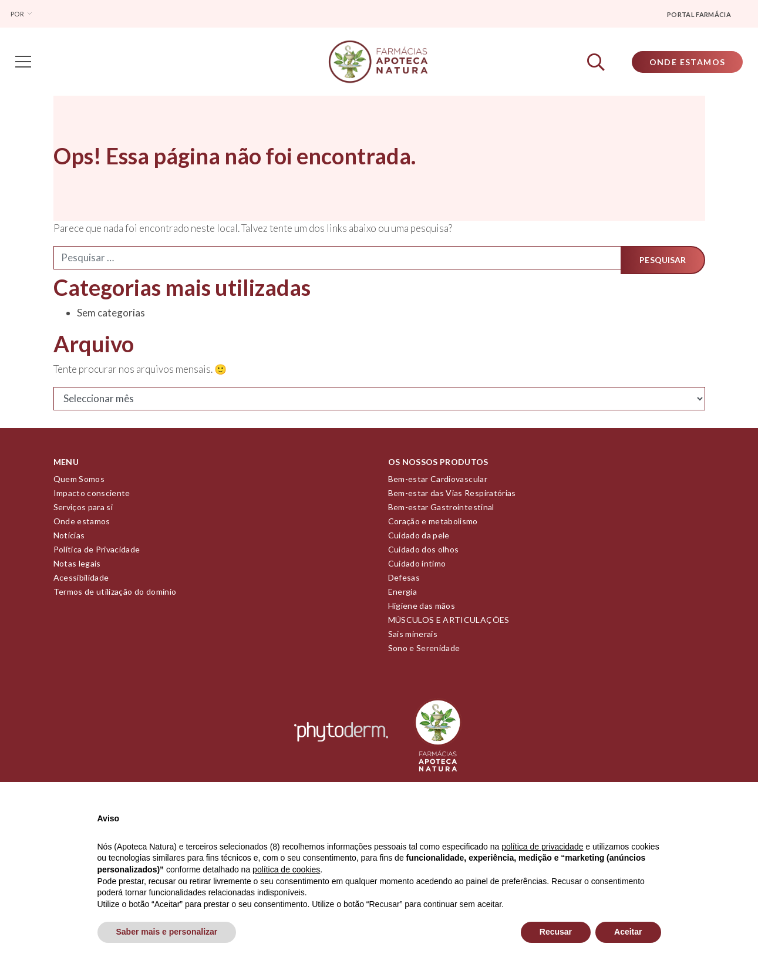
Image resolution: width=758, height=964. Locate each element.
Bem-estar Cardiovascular (437, 483)
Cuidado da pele (419, 539)
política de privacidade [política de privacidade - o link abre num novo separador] (542, 846)
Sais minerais (413, 638)
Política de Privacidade (96, 553)
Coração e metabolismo (433, 525)
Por (18, 14)
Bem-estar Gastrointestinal (441, 511)
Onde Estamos (683, 64)
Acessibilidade (81, 582)
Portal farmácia (699, 14)
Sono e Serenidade (424, 652)
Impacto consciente (91, 497)
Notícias (69, 539)
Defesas (404, 582)
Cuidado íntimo (417, 567)
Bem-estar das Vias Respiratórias (452, 497)
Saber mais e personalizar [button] (167, 931)
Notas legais (77, 567)
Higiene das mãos (422, 610)
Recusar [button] (556, 931)
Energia (402, 596)
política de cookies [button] (286, 869)
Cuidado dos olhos (423, 553)
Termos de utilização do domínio (115, 596)
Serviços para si (83, 511)
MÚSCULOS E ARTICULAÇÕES (449, 624)
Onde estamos (81, 525)
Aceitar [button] (628, 931)
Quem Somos (79, 483)
